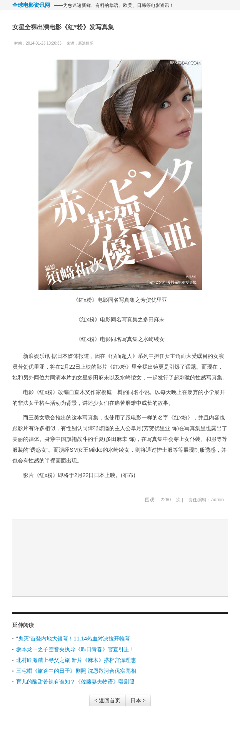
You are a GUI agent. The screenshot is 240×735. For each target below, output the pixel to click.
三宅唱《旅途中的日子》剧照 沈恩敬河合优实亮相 (76, 671)
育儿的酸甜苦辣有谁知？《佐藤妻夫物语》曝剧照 (75, 681)
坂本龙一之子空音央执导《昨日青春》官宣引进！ (75, 649)
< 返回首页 (107, 700)
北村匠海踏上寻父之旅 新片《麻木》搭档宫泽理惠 (76, 660)
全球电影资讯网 (31, 5)
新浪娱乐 (85, 43)
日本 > (138, 700)
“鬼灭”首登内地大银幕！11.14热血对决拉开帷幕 (73, 638)
